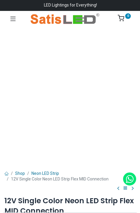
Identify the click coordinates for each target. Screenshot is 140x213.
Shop (20, 173)
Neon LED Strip (45, 173)
